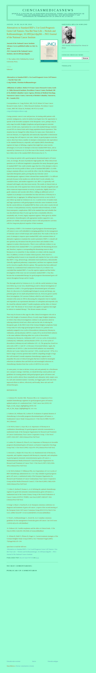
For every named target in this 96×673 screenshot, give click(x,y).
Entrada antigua (53, 661)
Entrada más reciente (13, 661)
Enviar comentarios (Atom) (25, 666)
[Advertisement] (25, 642)
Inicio (34, 661)
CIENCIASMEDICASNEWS (48, 10)
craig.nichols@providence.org (16, 111)
